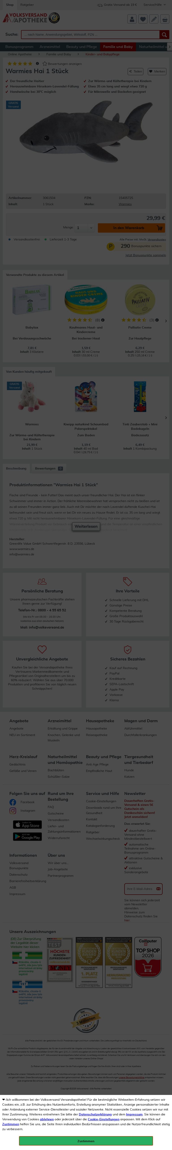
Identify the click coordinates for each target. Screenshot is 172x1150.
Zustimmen (10, 1124)
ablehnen (47, 1119)
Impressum (134, 1114)
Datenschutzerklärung (95, 1114)
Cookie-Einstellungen (103, 1119)
